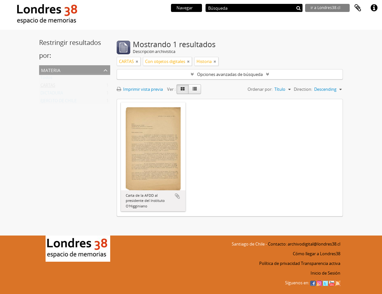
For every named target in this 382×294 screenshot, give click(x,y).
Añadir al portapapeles (177, 196)
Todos (46, 79)
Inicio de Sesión (325, 273)
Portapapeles (358, 8)
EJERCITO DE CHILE (58, 102)
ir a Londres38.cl (325, 7)
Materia (50, 69)
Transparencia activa (320, 263)
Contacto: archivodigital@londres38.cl (304, 244)
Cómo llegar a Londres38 (316, 254)
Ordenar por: (260, 89)
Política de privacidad (279, 263)
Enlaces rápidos (374, 8)
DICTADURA (51, 94)
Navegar (184, 8)
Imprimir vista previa (140, 89)
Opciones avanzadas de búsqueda (230, 74)
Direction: (303, 89)
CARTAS (47, 86)
